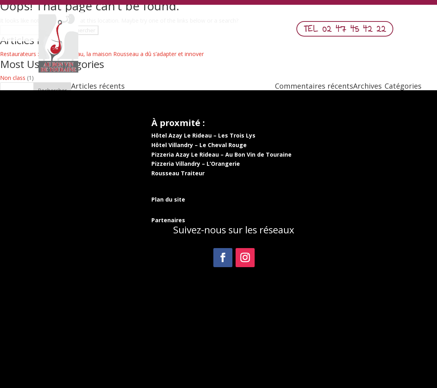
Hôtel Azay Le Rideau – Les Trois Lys (203, 135)
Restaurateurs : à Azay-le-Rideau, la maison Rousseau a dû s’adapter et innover (102, 54)
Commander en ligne (233, 31)
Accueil (112, 31)
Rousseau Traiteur (178, 173)
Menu (140, 31)
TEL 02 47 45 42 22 (345, 28)
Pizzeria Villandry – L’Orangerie (195, 163)
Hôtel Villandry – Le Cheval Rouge (199, 145)
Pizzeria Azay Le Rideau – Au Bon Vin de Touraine (221, 154)
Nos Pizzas (176, 31)
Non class (12, 77)
